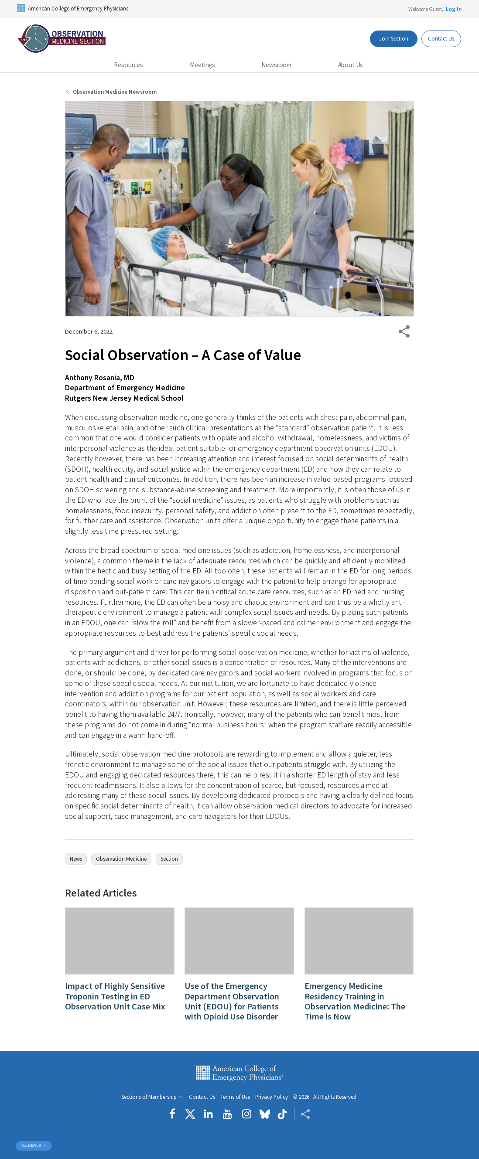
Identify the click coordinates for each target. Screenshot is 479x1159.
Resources (128, 65)
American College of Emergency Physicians (72, 8)
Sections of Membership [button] (149, 1097)
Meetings (202, 65)
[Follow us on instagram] (247, 1114)
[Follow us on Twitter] (190, 1114)
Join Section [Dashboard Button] (389, 38)
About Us (350, 65)
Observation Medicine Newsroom (115, 92)
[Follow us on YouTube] (227, 1114)
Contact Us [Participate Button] (439, 38)
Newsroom (276, 65)
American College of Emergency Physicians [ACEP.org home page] (239, 1073)
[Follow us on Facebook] (174, 1114)
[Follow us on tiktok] (282, 1114)
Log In (454, 8)
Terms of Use (235, 1097)
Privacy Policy (271, 1097)
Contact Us (202, 1097)
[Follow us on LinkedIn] (208, 1114)
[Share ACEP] (302, 1114)
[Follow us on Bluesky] (265, 1114)
